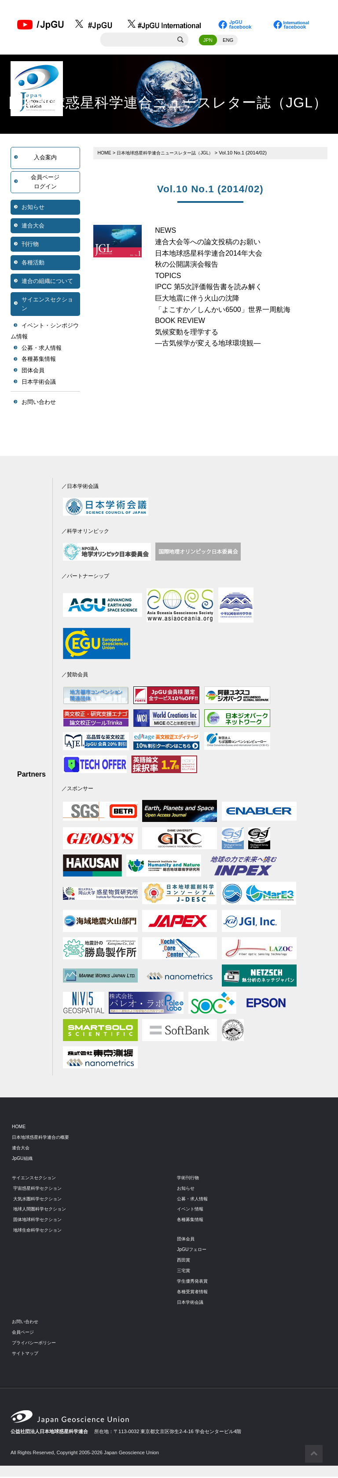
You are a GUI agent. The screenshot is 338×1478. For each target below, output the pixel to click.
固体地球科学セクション (39, 1220)
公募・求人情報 (42, 349)
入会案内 (45, 158)
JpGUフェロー (193, 1250)
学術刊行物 (189, 1178)
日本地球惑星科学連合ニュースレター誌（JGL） (171, 153)
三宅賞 (184, 1271)
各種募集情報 (39, 360)
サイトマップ (26, 1354)
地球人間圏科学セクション (42, 1210)
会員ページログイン (45, 183)
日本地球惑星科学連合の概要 (43, 1138)
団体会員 (33, 371)
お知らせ (33, 208)
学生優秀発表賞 (194, 1281)
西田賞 (184, 1261)
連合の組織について (47, 282)
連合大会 (33, 226)
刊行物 (30, 245)
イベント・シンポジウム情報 (45, 332)
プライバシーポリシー (36, 1343)
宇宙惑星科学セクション (39, 1189)
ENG (228, 41)
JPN (208, 41)
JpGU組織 (23, 1159)
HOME (105, 153)
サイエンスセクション (47, 304)
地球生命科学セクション (39, 1231)
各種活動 (33, 263)
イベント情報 (191, 1210)
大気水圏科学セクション (39, 1199)
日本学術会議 (39, 382)
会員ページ (24, 1332)
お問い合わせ (39, 403)
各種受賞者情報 (194, 1292)
